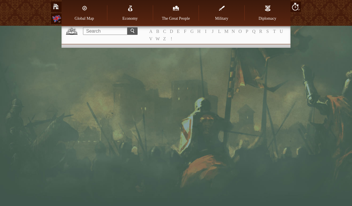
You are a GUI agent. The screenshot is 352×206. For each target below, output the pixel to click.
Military (221, 13)
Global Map (84, 13)
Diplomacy (267, 13)
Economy (130, 13)
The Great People (176, 13)
